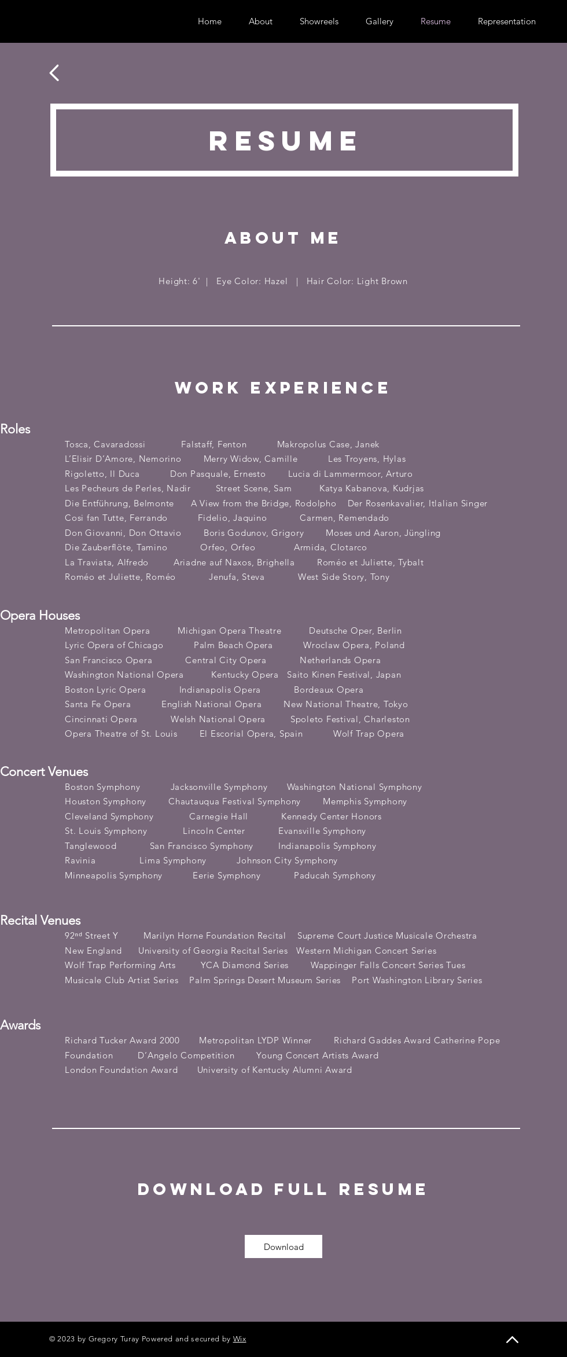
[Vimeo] (89, 21)
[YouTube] (106, 21)
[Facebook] (37, 21)
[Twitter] (54, 21)
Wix (239, 1338)
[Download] (283, 1246)
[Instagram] (72, 21)
